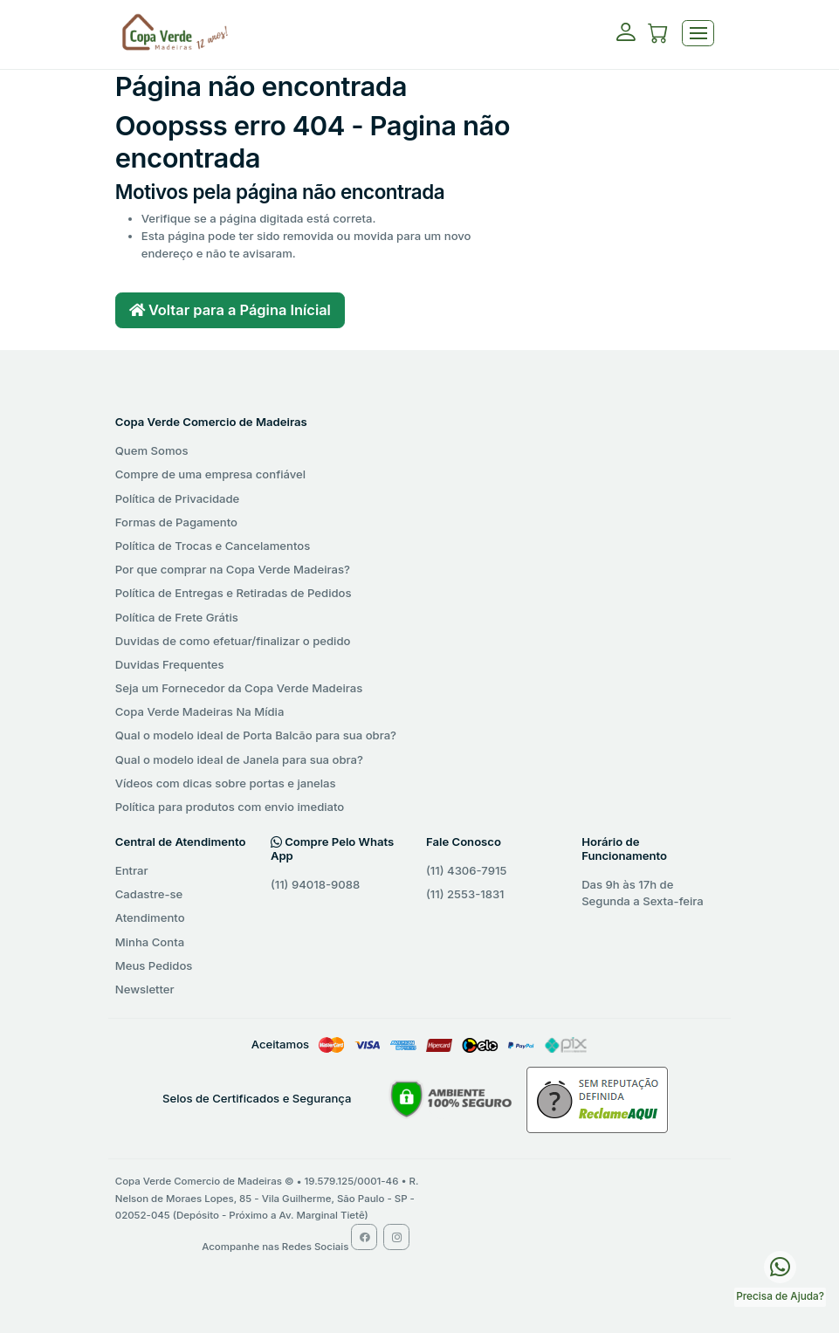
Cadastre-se (148, 894)
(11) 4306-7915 (466, 870)
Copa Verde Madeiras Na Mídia (200, 711)
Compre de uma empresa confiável (210, 474)
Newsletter (145, 989)
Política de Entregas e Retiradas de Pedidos (233, 593)
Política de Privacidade (177, 498)
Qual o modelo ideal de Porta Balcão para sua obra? (255, 735)
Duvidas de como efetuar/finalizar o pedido (233, 641)
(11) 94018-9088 (315, 884)
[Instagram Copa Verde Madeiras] (396, 1237)
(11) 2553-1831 (465, 894)
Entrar (131, 870)
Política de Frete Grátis (176, 617)
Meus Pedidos (154, 965)
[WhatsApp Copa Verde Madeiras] (780, 1266)
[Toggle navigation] (698, 33)
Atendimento (150, 917)
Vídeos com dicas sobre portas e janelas (225, 783)
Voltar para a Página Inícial (230, 310)
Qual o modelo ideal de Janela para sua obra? (239, 759)
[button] (658, 36)
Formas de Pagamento (176, 522)
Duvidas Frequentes (169, 664)
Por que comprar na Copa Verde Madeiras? (232, 569)
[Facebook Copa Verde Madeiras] (364, 1237)
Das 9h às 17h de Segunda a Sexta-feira (642, 893)
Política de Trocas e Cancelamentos (213, 546)
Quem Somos (152, 450)
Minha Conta (149, 942)
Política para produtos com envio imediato (230, 807)
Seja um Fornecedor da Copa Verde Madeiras (238, 688)
